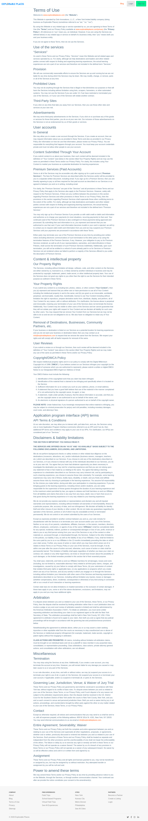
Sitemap (12, 809)
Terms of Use (14, 802)
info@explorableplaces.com (44, 336)
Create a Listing (114, 799)
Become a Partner (115, 795)
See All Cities (80, 809)
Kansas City (80, 799)
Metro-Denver (80, 802)
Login (131, 4)
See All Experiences (50, 805)
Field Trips (46, 795)
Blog (122, 4)
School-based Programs (51, 799)
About (11, 795)
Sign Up (141, 4)
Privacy (12, 805)
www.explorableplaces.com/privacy (89, 29)
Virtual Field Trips (49, 802)
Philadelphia (80, 805)
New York (79, 795)
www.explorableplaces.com (54, 15)
